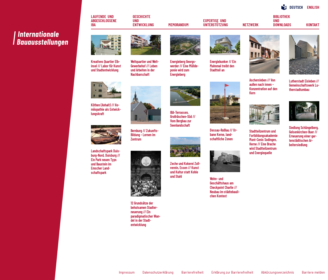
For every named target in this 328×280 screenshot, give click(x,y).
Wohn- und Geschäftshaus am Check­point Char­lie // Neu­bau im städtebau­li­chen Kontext (225, 187)
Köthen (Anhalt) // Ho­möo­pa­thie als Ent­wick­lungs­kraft (106, 109)
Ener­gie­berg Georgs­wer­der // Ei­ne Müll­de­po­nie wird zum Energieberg (184, 68)
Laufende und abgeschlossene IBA (104, 20)
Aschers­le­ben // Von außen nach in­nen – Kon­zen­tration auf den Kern (263, 86)
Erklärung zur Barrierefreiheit (232, 272)
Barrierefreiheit (192, 272)
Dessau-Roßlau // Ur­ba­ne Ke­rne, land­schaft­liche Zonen (223, 134)
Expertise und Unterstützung (215, 22)
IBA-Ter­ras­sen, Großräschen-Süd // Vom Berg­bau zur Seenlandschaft (182, 118)
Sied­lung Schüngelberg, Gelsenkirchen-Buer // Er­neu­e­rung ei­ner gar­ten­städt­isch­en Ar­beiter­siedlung (304, 136)
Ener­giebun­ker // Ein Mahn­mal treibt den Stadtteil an (223, 65)
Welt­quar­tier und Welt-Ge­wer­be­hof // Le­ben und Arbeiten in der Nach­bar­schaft (145, 68)
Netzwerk (251, 24)
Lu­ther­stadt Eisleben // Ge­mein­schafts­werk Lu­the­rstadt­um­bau (304, 85)
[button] (106, 45)
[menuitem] (104, 20)
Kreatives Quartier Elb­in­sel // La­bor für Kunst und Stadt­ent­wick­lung (106, 65)
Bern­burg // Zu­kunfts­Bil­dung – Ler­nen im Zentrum (145, 135)
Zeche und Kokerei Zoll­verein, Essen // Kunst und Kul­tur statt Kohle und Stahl (185, 170)
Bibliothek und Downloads (282, 20)
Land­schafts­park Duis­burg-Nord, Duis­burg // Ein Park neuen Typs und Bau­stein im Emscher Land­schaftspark (105, 162)
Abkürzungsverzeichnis (277, 272)
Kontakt (312, 24)
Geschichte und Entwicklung (143, 20)
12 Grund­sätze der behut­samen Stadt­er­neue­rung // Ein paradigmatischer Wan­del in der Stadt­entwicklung (145, 214)
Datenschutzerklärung (157, 272)
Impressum (127, 272)
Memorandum (178, 24)
